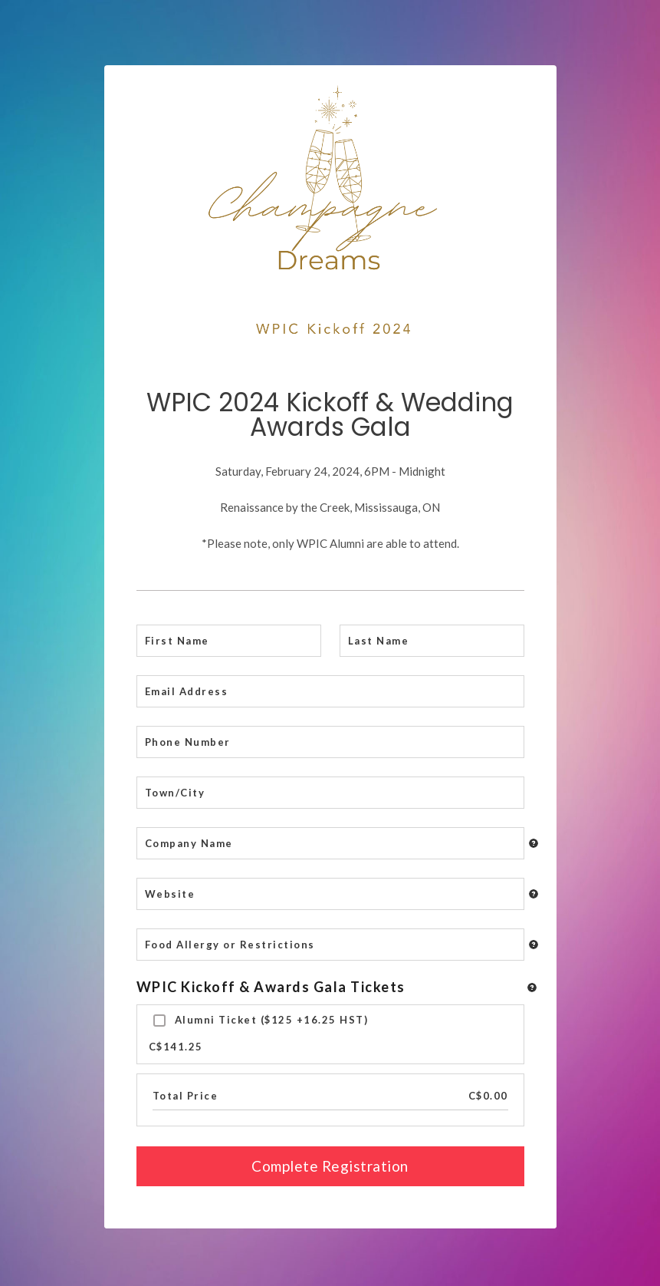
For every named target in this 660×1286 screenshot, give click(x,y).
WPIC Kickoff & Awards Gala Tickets (271, 986)
